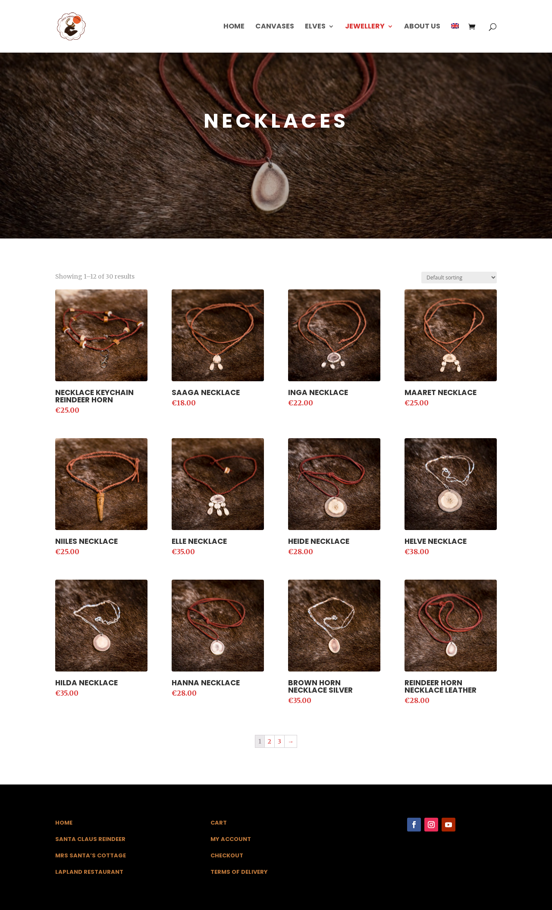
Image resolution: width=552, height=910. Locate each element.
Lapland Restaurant (89, 872)
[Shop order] (459, 277)
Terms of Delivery (239, 872)
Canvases (274, 27)
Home (234, 27)
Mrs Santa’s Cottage (90, 855)
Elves (315, 27)
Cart (218, 823)
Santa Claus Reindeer (90, 839)
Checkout (226, 855)
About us (422, 27)
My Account (230, 839)
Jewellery (365, 27)
